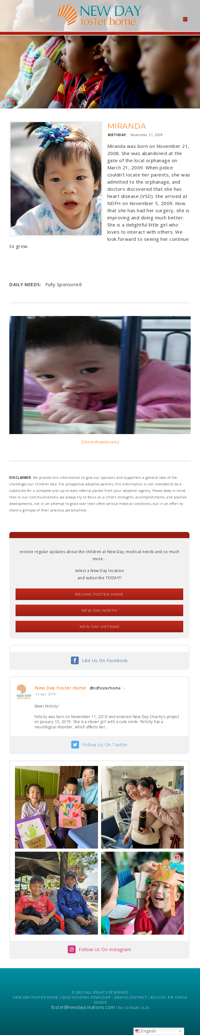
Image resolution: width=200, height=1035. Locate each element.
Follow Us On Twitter (105, 745)
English (145, 1031)
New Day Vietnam (99, 626)
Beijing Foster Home (99, 594)
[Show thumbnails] (100, 442)
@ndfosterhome (105, 688)
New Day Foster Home (60, 688)
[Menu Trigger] (185, 18)
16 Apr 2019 (45, 694)
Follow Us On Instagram (105, 949)
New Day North (99, 610)
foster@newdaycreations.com (83, 1007)
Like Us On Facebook (105, 660)
